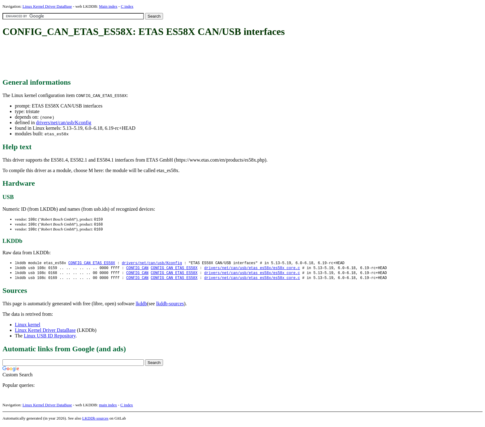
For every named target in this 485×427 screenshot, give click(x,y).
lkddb (141, 305)
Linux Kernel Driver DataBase (47, 6)
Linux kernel (27, 326)
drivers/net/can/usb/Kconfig (63, 122)
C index (127, 6)
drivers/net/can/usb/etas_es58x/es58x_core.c (252, 269)
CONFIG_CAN (137, 269)
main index (108, 407)
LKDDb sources (95, 420)
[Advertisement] (115, 58)
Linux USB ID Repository (49, 337)
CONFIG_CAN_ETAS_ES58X (91, 264)
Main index (108, 6)
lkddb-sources (170, 305)
